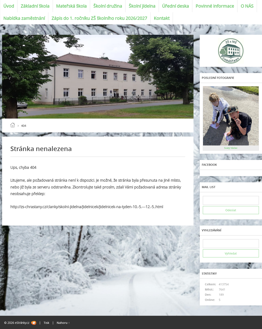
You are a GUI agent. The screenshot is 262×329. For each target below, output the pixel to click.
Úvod (8, 6)
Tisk (46, 323)
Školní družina (107, 6)
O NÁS (247, 6)
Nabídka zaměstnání (24, 18)
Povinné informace (215, 6)
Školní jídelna (142, 6)
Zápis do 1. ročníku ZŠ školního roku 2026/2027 (99, 18)
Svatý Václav (230, 147)
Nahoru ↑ (63, 323)
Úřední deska (175, 6)
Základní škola (35, 6)
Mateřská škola (71, 6)
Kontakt (161, 18)
